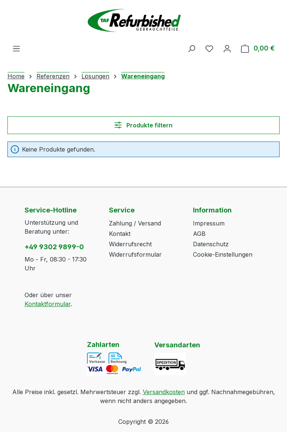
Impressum (209, 223)
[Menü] (16, 48)
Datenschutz (211, 244)
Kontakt (119, 233)
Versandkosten (164, 392)
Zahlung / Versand (135, 223)
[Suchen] (191, 48)
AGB (199, 233)
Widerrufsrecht (130, 244)
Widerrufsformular (135, 254)
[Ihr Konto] (227, 48)
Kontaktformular (48, 304)
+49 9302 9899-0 (54, 247)
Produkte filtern (143, 125)
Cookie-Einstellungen (222, 254)
